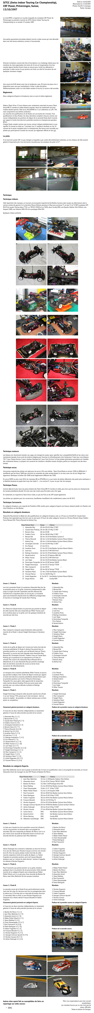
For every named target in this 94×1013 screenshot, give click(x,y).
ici (54, 130)
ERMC (10, 1008)
